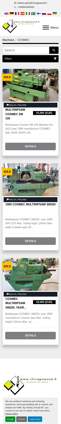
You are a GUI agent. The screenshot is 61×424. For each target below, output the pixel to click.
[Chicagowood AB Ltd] (30, 385)
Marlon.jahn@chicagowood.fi (32, 3)
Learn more (35, 419)
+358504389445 (26, 7)
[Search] (25, 50)
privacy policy (11, 414)
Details (30, 146)
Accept (10, 419)
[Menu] (46, 28)
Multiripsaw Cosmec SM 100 (15, 114)
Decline (21, 419)
